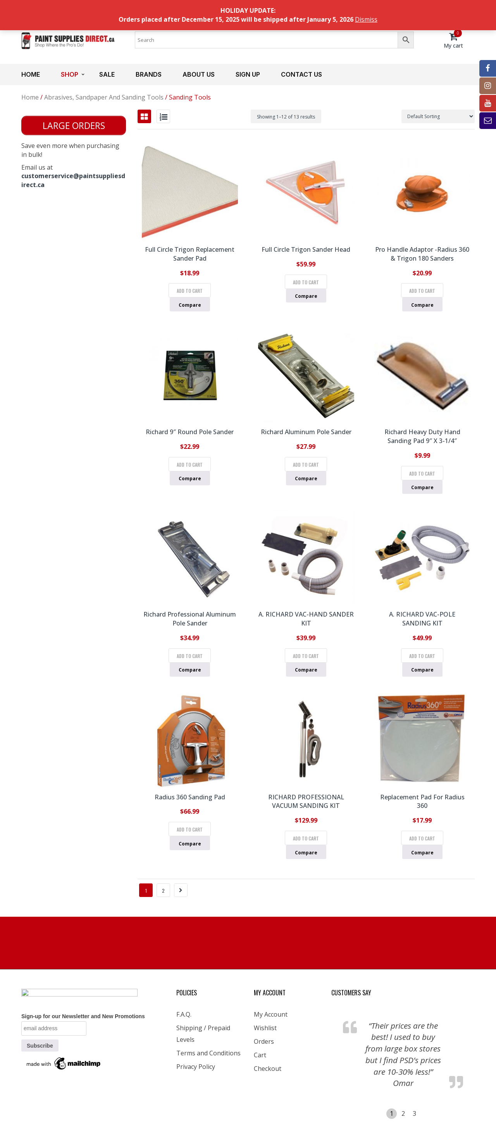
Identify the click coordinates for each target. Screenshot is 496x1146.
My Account (271, 1014)
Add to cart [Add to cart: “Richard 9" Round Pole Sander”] (190, 464)
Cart (260, 1055)
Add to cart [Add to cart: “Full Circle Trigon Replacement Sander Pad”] (190, 290)
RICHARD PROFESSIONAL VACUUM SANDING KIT (306, 801)
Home (30, 74)
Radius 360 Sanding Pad (190, 797)
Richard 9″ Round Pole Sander (190, 432)
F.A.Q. (183, 1014)
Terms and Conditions (208, 1053)
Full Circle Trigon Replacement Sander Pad (189, 254)
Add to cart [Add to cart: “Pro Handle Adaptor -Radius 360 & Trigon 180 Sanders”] (422, 290)
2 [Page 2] (163, 890)
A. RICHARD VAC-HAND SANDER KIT (306, 618)
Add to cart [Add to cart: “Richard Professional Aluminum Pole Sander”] (190, 656)
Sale (107, 74)
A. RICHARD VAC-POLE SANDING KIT (422, 618)
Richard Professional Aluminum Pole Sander (189, 618)
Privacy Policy (195, 1066)
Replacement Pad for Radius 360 (422, 801)
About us (199, 74)
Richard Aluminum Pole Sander (306, 432)
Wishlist (265, 1028)
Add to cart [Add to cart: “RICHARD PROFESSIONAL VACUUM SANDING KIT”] (306, 838)
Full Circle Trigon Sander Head (306, 249)
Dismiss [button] (366, 19)
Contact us (301, 74)
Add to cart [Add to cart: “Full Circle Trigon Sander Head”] (306, 282)
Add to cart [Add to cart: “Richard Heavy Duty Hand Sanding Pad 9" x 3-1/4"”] (422, 473)
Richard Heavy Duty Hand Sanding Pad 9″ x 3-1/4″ (422, 436)
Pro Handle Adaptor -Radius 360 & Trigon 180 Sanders (422, 254)
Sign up (248, 74)
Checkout (267, 1068)
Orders (264, 1041)
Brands (149, 74)
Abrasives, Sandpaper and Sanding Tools (104, 97)
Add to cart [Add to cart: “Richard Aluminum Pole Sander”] (306, 464)
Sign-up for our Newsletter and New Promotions (83, 1016)
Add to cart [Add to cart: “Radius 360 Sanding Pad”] (190, 829)
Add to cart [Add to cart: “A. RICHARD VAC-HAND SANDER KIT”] (306, 656)
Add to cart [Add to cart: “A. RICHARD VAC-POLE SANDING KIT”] (422, 656)
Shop (69, 74)
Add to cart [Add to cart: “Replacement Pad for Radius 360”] (422, 838)
